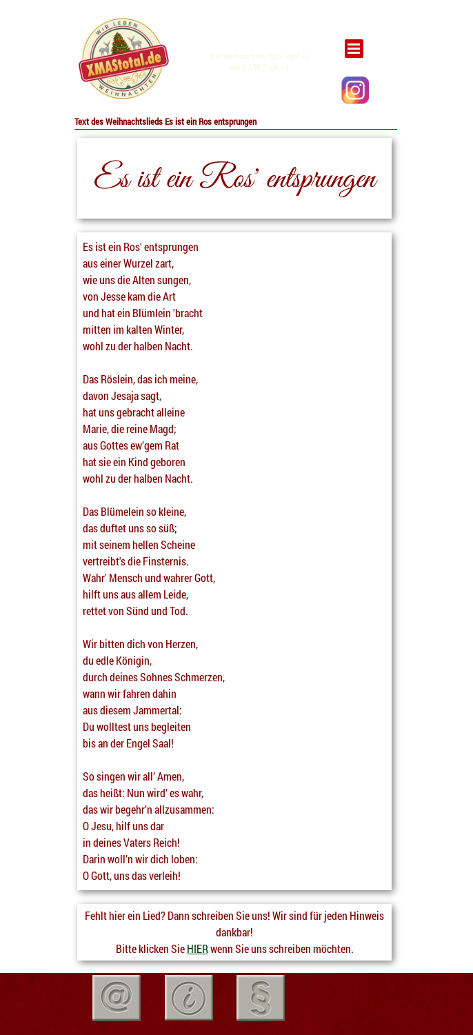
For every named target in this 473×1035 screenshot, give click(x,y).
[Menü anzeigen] (354, 48)
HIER (197, 948)
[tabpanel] (122, 59)
